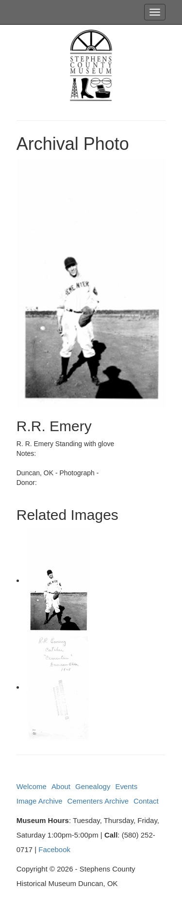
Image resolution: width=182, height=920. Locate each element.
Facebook (54, 849)
